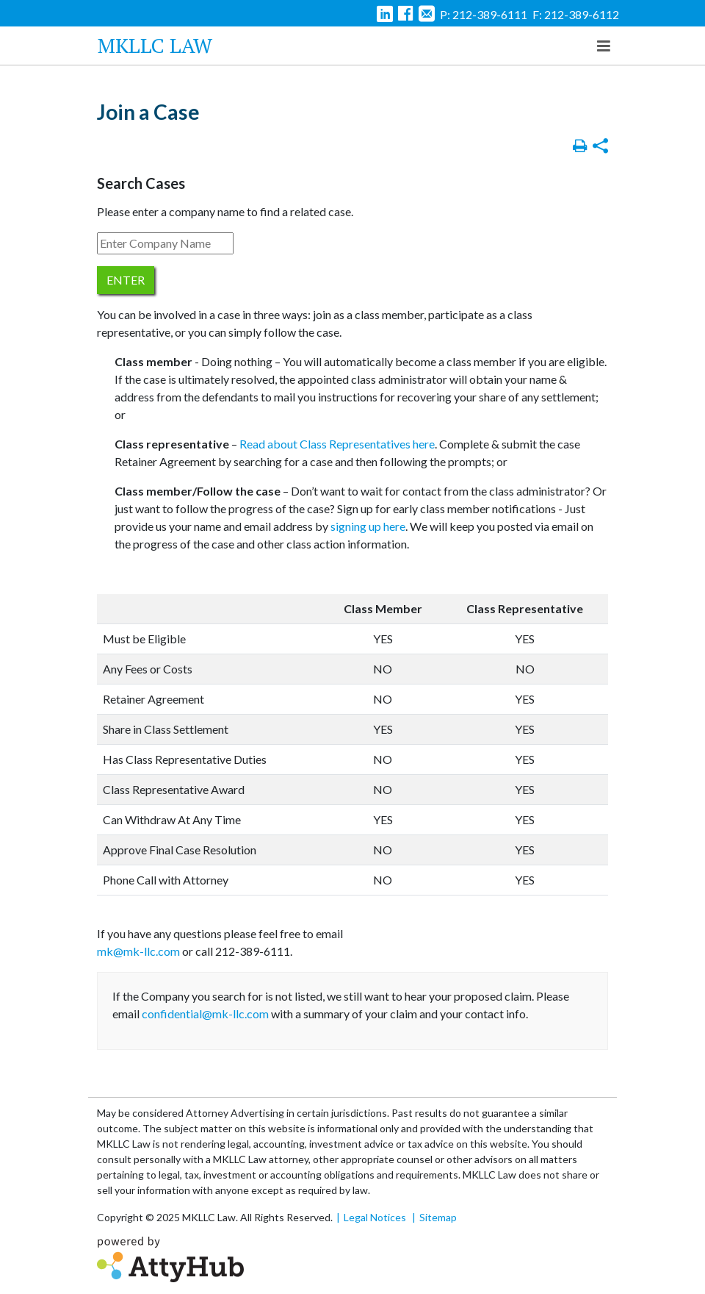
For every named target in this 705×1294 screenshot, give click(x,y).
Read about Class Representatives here (337, 444)
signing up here (367, 526)
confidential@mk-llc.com (205, 1013)
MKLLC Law (155, 45)
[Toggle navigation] (603, 46)
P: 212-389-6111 (483, 14)
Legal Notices (375, 1217)
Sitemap (438, 1217)
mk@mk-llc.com (138, 951)
